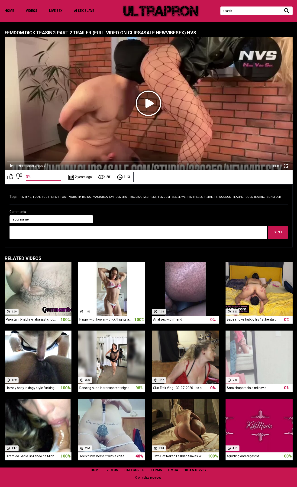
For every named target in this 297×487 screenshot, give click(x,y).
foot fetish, (50, 196)
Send (278, 232)
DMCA (173, 470)
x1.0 (276, 166)
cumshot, (122, 196)
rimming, (26, 196)
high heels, (195, 196)
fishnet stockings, (217, 196)
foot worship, (71, 196)
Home (9, 11)
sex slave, (179, 196)
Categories (134, 470)
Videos (31, 11)
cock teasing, (255, 196)
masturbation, (103, 196)
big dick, (136, 196)
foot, (37, 196)
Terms (156, 470)
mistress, (150, 196)
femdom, (164, 196)
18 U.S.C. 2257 (195, 470)
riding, (87, 196)
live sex (55, 11)
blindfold (274, 196)
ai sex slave (84, 11)
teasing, (238, 196)
